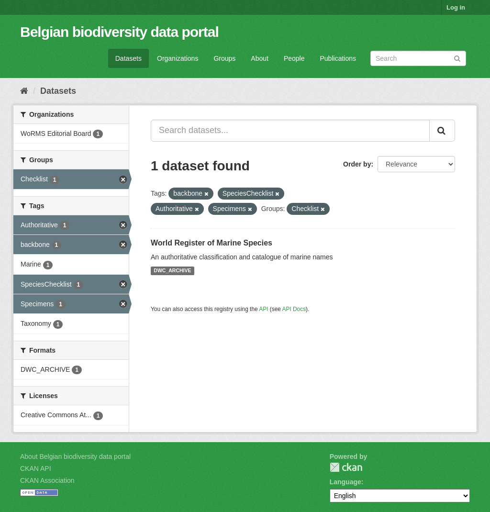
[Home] (24, 91)
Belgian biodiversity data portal (119, 32)
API (263, 309)
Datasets (128, 58)
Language (345, 482)
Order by (357, 164)
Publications (338, 58)
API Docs (294, 309)
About (259, 58)
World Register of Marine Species (211, 243)
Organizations (177, 58)
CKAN (346, 467)
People (294, 58)
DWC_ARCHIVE (172, 271)
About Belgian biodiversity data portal (75, 456)
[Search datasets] (418, 58)
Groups (224, 58)
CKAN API (35, 468)
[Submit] (457, 58)
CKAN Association (47, 480)
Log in (455, 7)
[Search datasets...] (290, 131)
